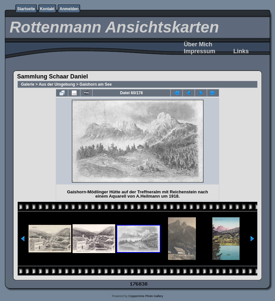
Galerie (27, 84)
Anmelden (68, 9)
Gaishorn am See (95, 84)
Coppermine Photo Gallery (145, 296)
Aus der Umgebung (57, 84)
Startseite (26, 9)
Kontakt (47, 9)
